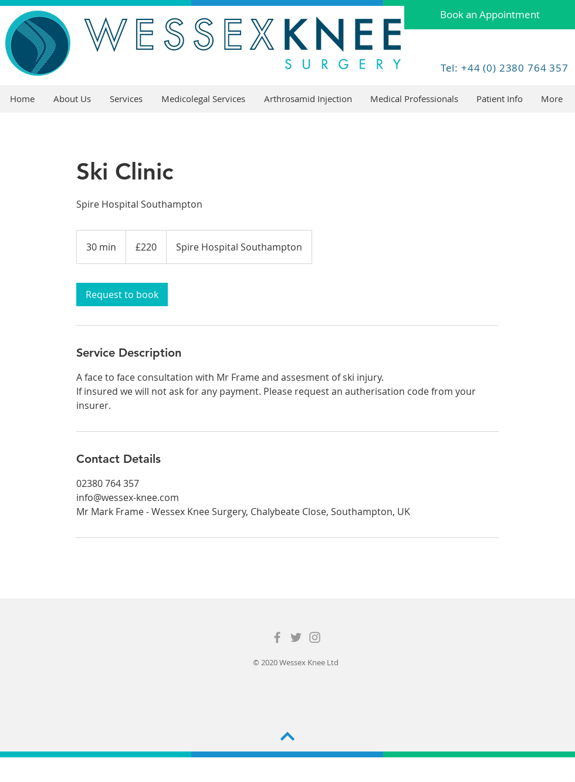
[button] (127, 99)
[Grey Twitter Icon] (296, 637)
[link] (122, 294)
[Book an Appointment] (489, 14)
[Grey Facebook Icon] (277, 637)
